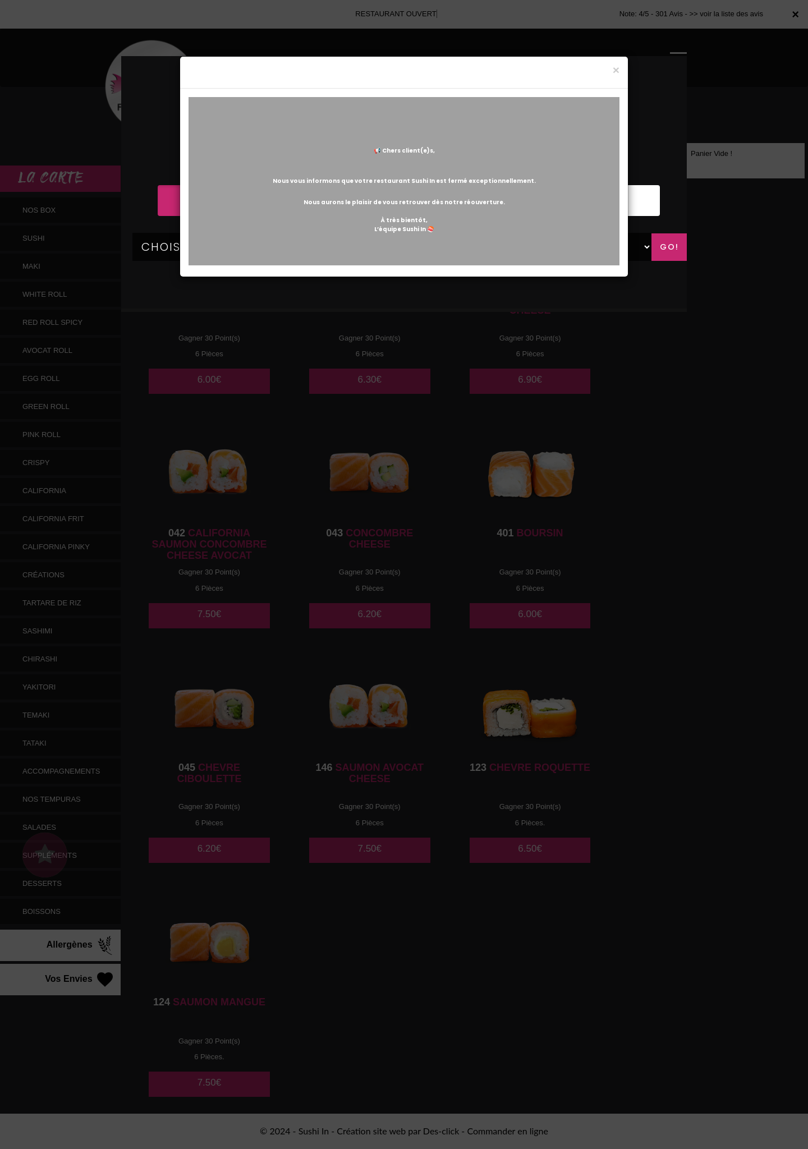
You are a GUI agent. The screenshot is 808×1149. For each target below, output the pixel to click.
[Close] (616, 70)
